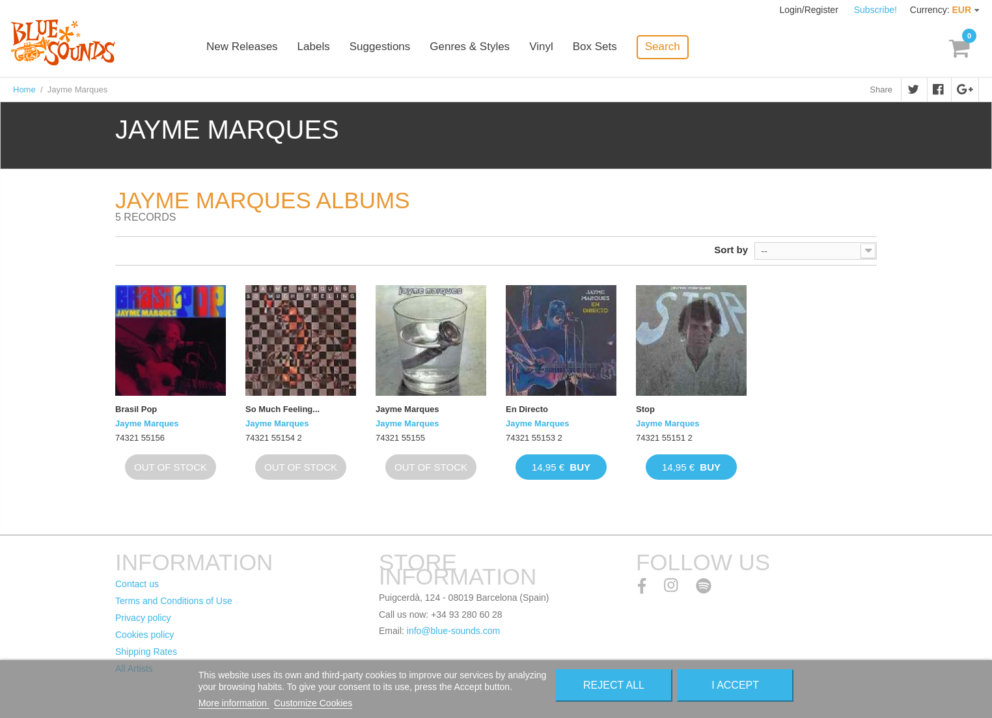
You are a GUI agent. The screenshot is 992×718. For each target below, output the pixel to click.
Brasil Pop (136, 409)
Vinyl (541, 47)
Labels (313, 47)
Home (24, 89)
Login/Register (810, 10)
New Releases (242, 47)
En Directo (527, 409)
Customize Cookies (313, 703)
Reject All (613, 685)
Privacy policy (143, 618)
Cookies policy (144, 634)
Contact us (137, 584)
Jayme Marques (147, 423)
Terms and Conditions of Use (173, 601)
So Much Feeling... (282, 409)
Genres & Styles (470, 47)
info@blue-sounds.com (453, 631)
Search (662, 46)
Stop (645, 409)
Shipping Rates (146, 651)
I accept (735, 685)
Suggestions (380, 47)
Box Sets (595, 47)
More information (234, 703)
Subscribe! (875, 10)
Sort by (731, 249)
